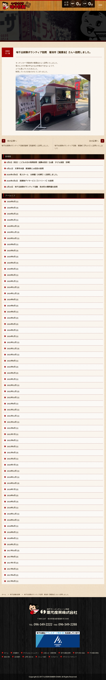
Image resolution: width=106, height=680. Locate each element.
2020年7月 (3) (12, 465)
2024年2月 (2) (12, 330)
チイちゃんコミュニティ (31, 653)
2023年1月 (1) (12, 379)
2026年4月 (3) (12, 208)
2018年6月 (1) (12, 526)
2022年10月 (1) (13, 397)
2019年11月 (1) (13, 477)
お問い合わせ (29, 657)
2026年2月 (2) (12, 214)
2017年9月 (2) (12, 557)
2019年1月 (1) (12, 508)
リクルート (54, 657)
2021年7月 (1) (12, 434)
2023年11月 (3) (13, 349)
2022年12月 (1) (13, 385)
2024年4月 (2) (12, 318)
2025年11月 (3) (13, 232)
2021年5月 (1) (12, 446)
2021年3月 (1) (12, 459)
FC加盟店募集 (94, 653)
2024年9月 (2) (12, 300)
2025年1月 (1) (12, 281)
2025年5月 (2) (12, 257)
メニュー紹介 (42, 657)
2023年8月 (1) (12, 361)
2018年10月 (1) (13, 520)
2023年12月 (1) (13, 342)
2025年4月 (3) (12, 263)
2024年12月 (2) (13, 287)
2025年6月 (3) (12, 251)
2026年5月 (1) (12, 202)
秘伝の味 (7, 657)
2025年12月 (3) (13, 226)
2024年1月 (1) (12, 336)
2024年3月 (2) (12, 324)
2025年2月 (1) (12, 275)
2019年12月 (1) (13, 471)
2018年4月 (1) (12, 538)
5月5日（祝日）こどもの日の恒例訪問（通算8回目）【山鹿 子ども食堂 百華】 (39, 162)
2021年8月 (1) (12, 428)
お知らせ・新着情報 (50, 653)
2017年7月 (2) (12, 563)
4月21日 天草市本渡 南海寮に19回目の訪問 (25, 169)
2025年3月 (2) (12, 269)
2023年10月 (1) (13, 355)
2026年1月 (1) (12, 220)
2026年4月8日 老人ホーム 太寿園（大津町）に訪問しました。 (33, 175)
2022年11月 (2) (13, 391)
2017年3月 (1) (12, 581)
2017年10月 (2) (13, 551)
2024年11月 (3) (13, 293)
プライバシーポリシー (70, 657)
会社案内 (17, 657)
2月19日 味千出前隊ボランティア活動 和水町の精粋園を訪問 (32, 187)
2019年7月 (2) (12, 489)
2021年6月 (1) (12, 440)
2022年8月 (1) (12, 404)
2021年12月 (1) (13, 410)
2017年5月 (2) (12, 569)
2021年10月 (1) (13, 422)
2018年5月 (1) (12, 532)
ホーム (6, 653)
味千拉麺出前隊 (66, 653)
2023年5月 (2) (12, 367)
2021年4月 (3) (12, 453)
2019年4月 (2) (12, 495)
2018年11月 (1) (13, 514)
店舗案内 (16, 653)
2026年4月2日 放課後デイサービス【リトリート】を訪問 (30, 181)
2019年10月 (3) (13, 483)
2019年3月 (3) (12, 502)
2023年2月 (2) (12, 373)
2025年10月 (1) (13, 238)
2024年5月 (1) (12, 312)
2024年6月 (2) (12, 306)
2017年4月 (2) (12, 575)
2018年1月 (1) (12, 544)
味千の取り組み (80, 653)
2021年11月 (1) (13, 416)
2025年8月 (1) (12, 244)
